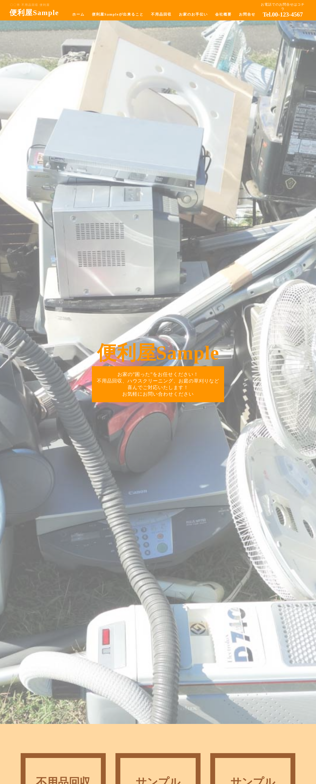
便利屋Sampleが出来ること (118, 14)
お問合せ (247, 14)
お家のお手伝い (193, 14)
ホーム (78, 14)
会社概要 (223, 14)
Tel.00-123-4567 (283, 14)
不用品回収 (161, 14)
